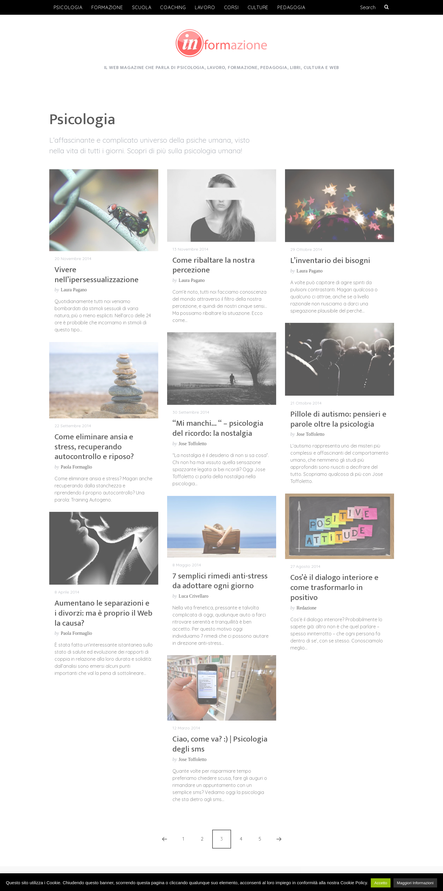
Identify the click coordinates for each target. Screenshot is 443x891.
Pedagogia (291, 7)
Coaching (173, 7)
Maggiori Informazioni (415, 883)
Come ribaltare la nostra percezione (213, 265)
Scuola (141, 7)
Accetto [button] (380, 883)
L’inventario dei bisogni (330, 260)
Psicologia (68, 7)
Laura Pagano (74, 289)
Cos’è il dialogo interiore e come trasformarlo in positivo (334, 587)
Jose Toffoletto (311, 434)
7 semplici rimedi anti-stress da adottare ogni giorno (220, 581)
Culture (258, 7)
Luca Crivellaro (193, 596)
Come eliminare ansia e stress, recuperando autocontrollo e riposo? (94, 446)
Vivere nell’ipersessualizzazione (97, 274)
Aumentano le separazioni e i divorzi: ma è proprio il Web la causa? (103, 613)
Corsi (231, 7)
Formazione (107, 7)
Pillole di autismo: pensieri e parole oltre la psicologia (338, 419)
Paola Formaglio (76, 466)
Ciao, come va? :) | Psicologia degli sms (219, 744)
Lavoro (205, 7)
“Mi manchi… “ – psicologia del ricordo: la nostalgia (217, 428)
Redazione (307, 607)
